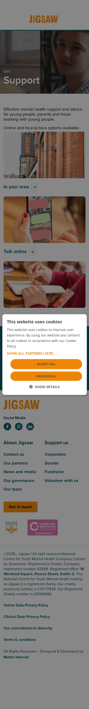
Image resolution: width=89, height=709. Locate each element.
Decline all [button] (46, 376)
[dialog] (44, 354)
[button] (44, 353)
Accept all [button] (46, 364)
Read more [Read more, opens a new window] (26, 346)
